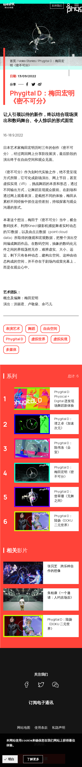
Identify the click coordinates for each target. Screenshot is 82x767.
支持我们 (57, 5)
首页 (13, 61)
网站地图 (23, 727)
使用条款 (41, 727)
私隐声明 (58, 727)
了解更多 (33, 759)
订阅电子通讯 (41, 702)
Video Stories (27, 61)
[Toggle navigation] (76, 5)
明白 (11, 759)
